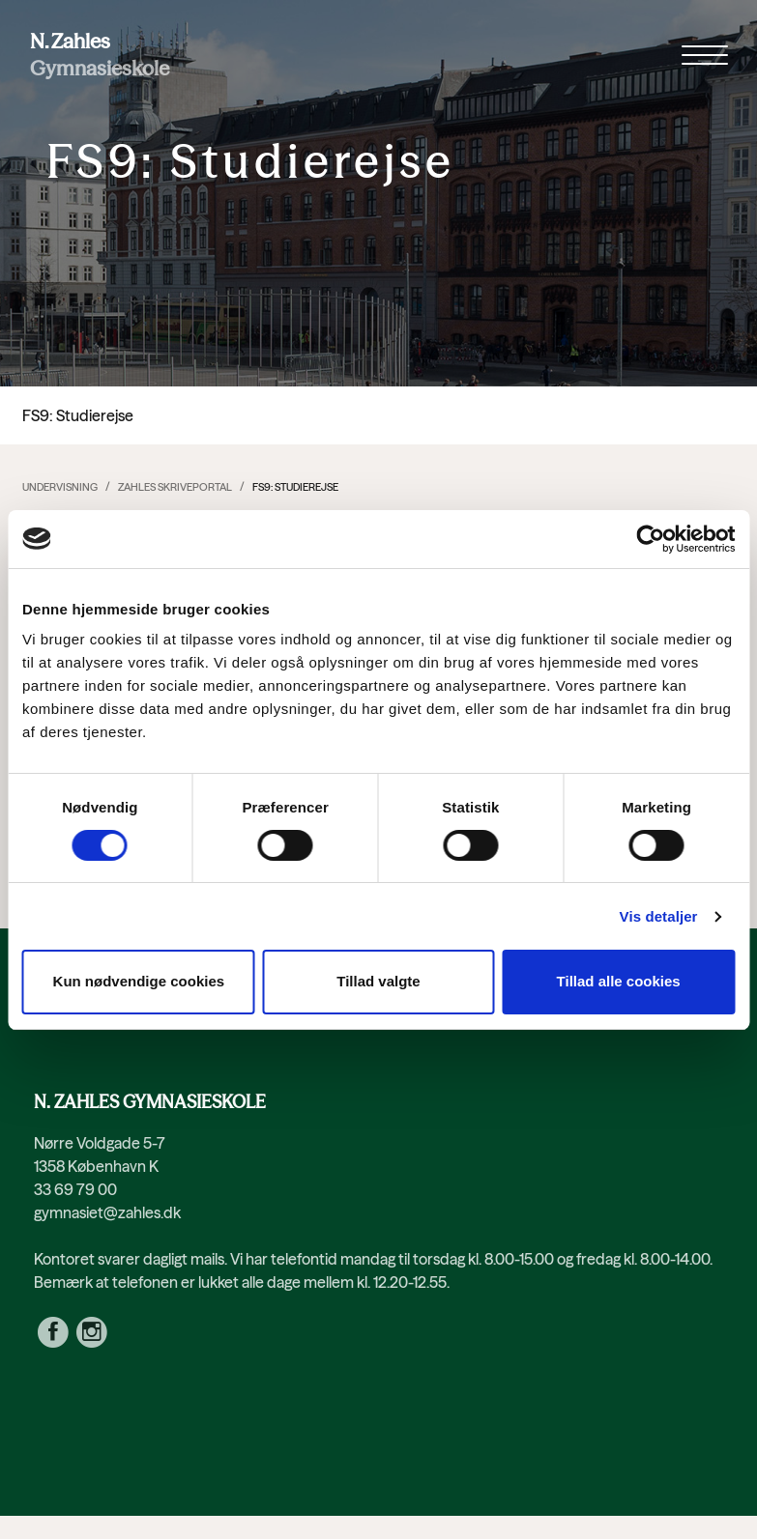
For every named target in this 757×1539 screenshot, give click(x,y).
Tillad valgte (378, 981)
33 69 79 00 (75, 1189)
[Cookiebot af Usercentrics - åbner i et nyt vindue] (650, 539)
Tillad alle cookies (619, 981)
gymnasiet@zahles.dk (107, 1212)
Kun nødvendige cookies (139, 981)
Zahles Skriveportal (175, 487)
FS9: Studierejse (295, 487)
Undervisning (60, 487)
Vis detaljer (659, 916)
